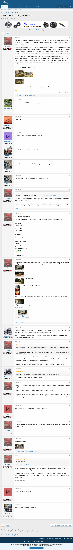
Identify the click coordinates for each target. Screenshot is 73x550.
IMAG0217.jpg (20, 316)
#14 (69, 382)
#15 (69, 405)
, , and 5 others (26, 95)
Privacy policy (58, 538)
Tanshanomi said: (20, 345)
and (21, 208)
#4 (69, 133)
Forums (4, 7)
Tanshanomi (8, 336)
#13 (69, 368)
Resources (29, 7)
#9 (69, 213)
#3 (69, 116)
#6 (69, 161)
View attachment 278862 (22, 465)
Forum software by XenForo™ (36, 541)
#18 (69, 455)
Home (67, 538)
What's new (12, 7)
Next (7, 33)
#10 (69, 259)
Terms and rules (49, 538)
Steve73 (7, 155)
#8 (69, 189)
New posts (14, 9)
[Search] (70, 6)
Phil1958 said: (19, 371)
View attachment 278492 (49, 195)
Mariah (8, 414)
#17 (69, 438)
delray (8, 170)
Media (21, 7)
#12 (69, 341)
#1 (69, 37)
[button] (17, 6)
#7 (69, 175)
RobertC (7, 513)
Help (64, 538)
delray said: (19, 192)
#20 (69, 504)
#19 (69, 488)
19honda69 (7, 125)
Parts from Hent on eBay (36, 30)
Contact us (41, 538)
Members (38, 7)
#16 (69, 421)
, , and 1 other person (28, 323)
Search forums (22, 9)
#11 (69, 327)
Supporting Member (6, 9)
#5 (69, 147)
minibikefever (8, 141)
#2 (69, 100)
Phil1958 (4, 18)
